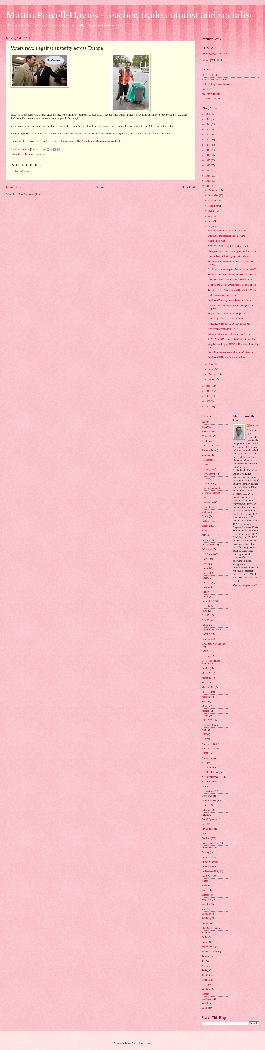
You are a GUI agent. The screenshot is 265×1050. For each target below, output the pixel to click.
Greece (205, 563)
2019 (208, 150)
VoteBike (206, 980)
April (211, 364)
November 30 (208, 744)
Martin (254, 425)
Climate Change (209, 488)
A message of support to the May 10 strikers (229, 323)
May (210, 226)
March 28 (206, 678)
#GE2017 (206, 422)
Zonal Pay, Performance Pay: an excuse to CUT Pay (232, 274)
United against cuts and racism (222, 295)
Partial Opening (209, 819)
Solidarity (206, 918)
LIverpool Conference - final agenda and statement (232, 251)
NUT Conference (210, 772)
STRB (205, 932)
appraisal (206, 455)
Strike (204, 937)
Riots (204, 881)
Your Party (207, 1003)
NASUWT (207, 720)
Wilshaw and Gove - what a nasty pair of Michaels (232, 285)
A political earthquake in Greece (223, 329)
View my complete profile (245, 585)
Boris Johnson (208, 474)
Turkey (205, 970)
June (210, 221)
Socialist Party (209, 89)
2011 (208, 386)
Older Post (188, 187)
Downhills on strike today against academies (229, 256)
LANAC (206, 634)
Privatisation (208, 866)
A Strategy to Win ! (217, 241)
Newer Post (14, 187)
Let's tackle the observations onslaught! (226, 235)
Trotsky (205, 956)
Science (205, 895)
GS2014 (206, 573)
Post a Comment (23, 171)
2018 (208, 155)
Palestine (206, 810)
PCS (204, 833)
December (213, 190)
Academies (207, 441)
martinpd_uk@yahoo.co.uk (215, 53)
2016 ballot (207, 436)
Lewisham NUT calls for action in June (226, 357)
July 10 (205, 606)
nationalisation (209, 725)
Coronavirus (208, 502)
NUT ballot (207, 767)
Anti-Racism (208, 445)
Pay (203, 824)
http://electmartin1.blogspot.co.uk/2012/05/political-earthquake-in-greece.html (80, 141)
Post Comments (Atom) (30, 194)
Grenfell (206, 568)
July (210, 216)
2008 (208, 401)
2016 (208, 165)
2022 (208, 134)
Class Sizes (207, 483)
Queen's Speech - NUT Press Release (225, 318)
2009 (208, 396)
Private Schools (209, 862)
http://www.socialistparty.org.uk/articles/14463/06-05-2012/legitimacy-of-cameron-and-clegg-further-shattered (114, 133)
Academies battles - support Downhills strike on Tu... (233, 269)
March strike (208, 682)
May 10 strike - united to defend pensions (228, 313)
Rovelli (205, 885)
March (211, 369)
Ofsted (205, 805)
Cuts (20, 154)
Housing (206, 587)
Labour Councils (210, 629)
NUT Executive (209, 781)
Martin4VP (207, 692)
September (213, 205)
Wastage (206, 984)
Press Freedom (209, 857)
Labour (205, 625)
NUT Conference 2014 (213, 777)
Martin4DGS (208, 687)
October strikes (209, 800)
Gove (204, 559)
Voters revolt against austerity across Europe (229, 334)
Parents (205, 814)
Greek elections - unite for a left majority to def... (231, 279)
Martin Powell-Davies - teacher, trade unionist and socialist (129, 15)
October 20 (207, 796)
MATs (205, 701)
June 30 (205, 620)
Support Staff (208, 946)
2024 (208, 124)
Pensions (206, 838)
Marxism (206, 696)
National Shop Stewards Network (218, 84)
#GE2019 (206, 426)
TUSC (205, 975)
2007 (208, 406)
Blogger (147, 1043)
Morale (205, 706)
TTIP (204, 961)
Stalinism (206, 923)
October (212, 200)
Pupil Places (208, 876)
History (205, 578)
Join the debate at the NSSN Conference (227, 230)
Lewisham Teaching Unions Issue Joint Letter (229, 300)
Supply (205, 942)
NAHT (205, 715)
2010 (208, 391)
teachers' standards (211, 951)
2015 (208, 170)
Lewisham (207, 639)
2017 (208, 160)
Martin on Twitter (210, 75)
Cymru (205, 516)
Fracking (206, 540)
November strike (210, 748)
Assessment (207, 460)
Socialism (206, 913)
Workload (206, 998)
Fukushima (207, 549)
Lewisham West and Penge (214, 644)
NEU (204, 734)
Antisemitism (208, 450)
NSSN (205, 753)
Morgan (205, 711)
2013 (208, 181)
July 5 (204, 610)
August (212, 211)
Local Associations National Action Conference (230, 352)
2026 (208, 114)
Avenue (205, 464)
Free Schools (208, 544)
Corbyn (205, 497)
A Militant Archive (211, 98)
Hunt (204, 592)
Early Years (207, 521)
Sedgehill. (206, 899)
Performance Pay (210, 843)
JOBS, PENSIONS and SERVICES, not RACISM (232, 339)
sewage (205, 909)
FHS (204, 535)
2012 (208, 186)
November (213, 195)
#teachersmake (209, 431)
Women (205, 994)
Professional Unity (211, 871)
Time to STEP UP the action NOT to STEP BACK (232, 290)
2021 (208, 139)
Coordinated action (211, 493)
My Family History (211, 94)
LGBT (205, 651)
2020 (208, 145)
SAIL (204, 890)
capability (206, 478)
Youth (204, 1008)
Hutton (205, 596)
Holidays (206, 582)
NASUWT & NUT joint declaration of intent (229, 246)
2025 (208, 119)
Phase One (207, 847)
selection (206, 904)
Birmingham (208, 469)
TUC (204, 965)
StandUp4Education (211, 928)
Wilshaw (206, 989)
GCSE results (208, 554)
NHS (204, 739)
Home (101, 187)
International (40, 154)
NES (204, 729)
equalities (206, 530)
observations (208, 791)
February (213, 374)
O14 (204, 786)
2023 (208, 129)
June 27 (205, 615)
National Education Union (214, 79)
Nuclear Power (209, 758)
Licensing (206, 656)
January (212, 379)
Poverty (205, 852)
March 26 (206, 673)
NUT (204, 762)
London (205, 668)
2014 (208, 175)
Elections (28, 154)
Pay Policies (208, 828)
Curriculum (207, 507)
